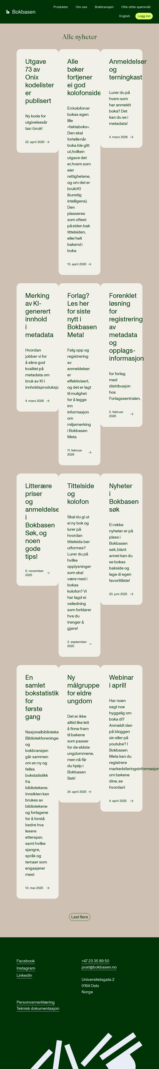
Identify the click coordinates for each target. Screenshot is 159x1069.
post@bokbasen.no (99, 967)
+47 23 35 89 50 (95, 961)
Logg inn (144, 16)
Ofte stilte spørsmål (136, 7)
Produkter (60, 7)
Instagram (26, 968)
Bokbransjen (104, 7)
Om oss (81, 7)
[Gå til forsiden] (20, 12)
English (124, 16)
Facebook (26, 961)
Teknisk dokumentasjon (38, 1008)
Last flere (79, 917)
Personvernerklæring (36, 1002)
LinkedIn (24, 975)
